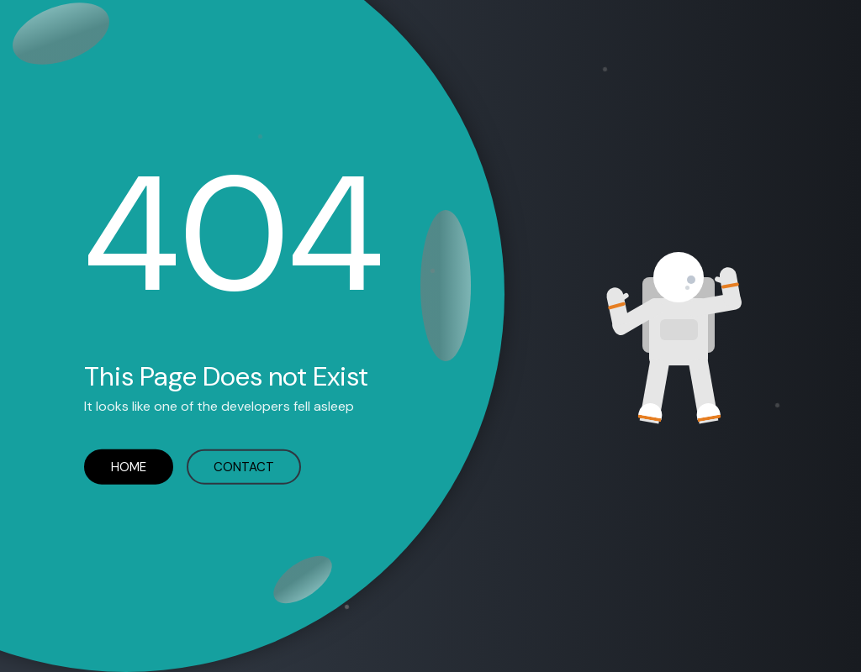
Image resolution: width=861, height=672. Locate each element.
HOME (128, 466)
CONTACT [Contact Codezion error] (244, 466)
